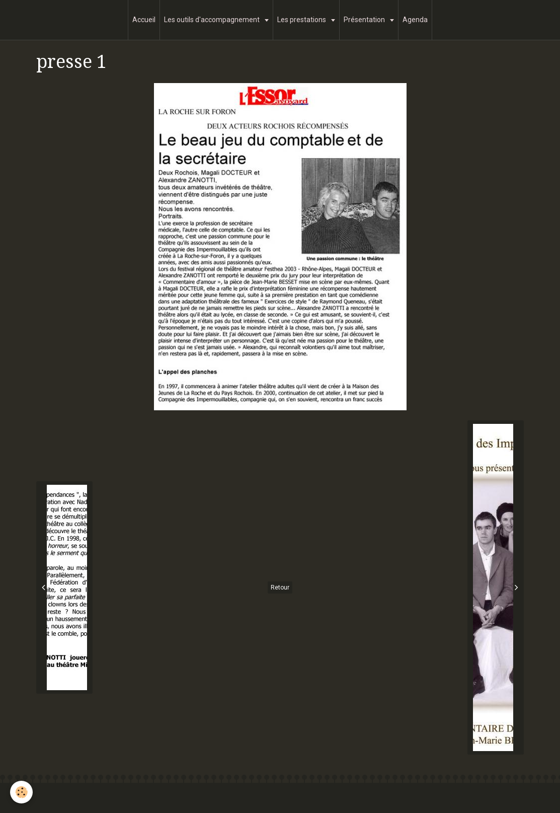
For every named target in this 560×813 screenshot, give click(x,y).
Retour (280, 587)
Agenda (415, 20)
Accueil (143, 20)
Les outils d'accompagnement (212, 20)
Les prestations (302, 20)
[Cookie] (21, 792)
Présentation (365, 20)
